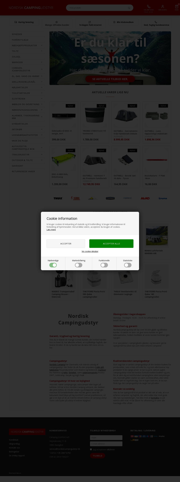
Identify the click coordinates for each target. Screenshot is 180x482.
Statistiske (127, 263)
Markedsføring (78, 263)
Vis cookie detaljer (90, 251)
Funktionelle (104, 263)
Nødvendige (53, 263)
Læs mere (51, 229)
